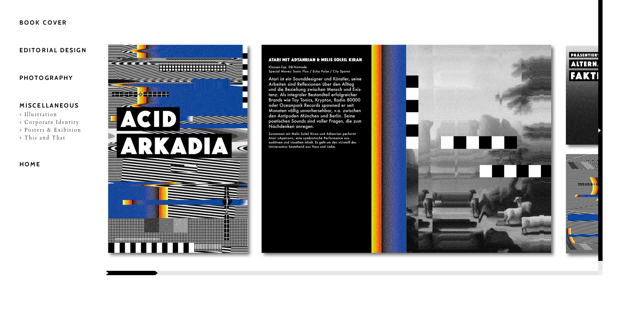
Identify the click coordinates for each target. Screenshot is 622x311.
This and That (44, 137)
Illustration (40, 114)
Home (30, 164)
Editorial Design (53, 50)
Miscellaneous (49, 105)
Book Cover (43, 22)
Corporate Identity (51, 122)
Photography (46, 78)
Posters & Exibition (52, 130)
